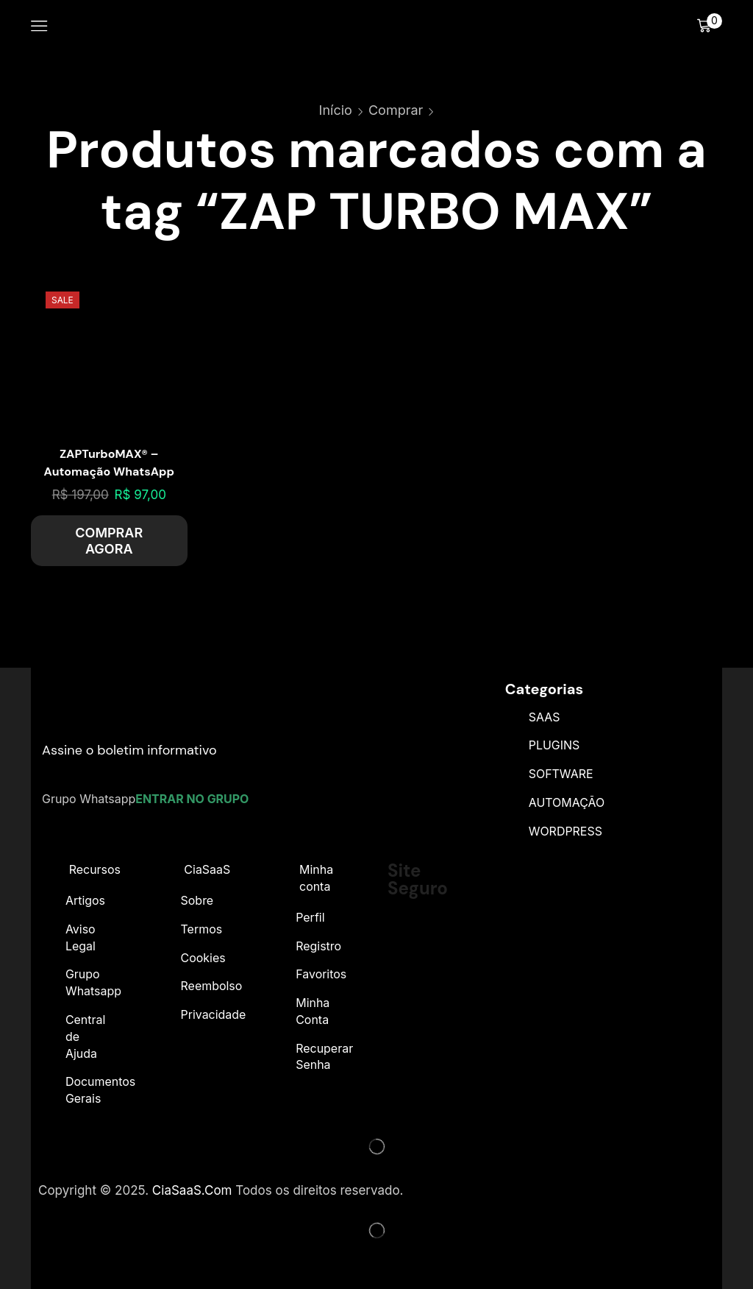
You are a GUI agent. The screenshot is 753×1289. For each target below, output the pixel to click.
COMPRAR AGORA (109, 541)
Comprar (395, 110)
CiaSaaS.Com (192, 1190)
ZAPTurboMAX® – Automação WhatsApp (109, 462)
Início (335, 110)
